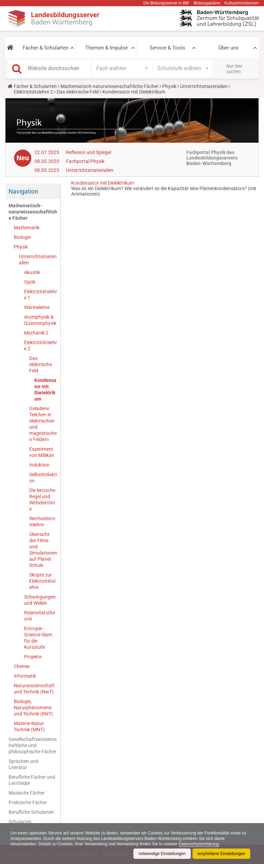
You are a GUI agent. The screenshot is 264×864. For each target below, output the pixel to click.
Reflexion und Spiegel (88, 152)
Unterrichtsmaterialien (204, 86)
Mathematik (27, 227)
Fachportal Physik (85, 161)
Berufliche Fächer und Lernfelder (32, 780)
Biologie (22, 237)
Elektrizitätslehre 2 (33, 92)
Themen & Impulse (106, 48)
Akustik (32, 272)
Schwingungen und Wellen (40, 600)
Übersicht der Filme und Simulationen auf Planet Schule (43, 550)
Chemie (22, 666)
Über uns (228, 48)
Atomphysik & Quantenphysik (40, 320)
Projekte (33, 656)
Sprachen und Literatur (23, 764)
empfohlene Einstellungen (221, 853)
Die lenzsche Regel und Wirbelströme (42, 500)
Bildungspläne (207, 3)
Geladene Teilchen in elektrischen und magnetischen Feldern (43, 424)
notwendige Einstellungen (162, 853)
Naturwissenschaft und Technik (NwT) (34, 689)
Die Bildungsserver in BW (166, 3)
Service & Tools (167, 48)
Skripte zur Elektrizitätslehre (42, 581)
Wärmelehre (37, 307)
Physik (169, 86)
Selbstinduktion (43, 477)
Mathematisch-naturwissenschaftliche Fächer (109, 86)
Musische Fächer (27, 793)
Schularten (20, 821)
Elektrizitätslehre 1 (40, 294)
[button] (10, 48)
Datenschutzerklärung (199, 844)
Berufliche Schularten (31, 812)
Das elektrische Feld (78, 92)
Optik (29, 282)
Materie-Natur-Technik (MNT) (29, 726)
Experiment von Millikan (41, 452)
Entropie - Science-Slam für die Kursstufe (38, 638)
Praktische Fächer (28, 802)
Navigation (23, 191)
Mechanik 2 (36, 333)
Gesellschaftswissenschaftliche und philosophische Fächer (33, 745)
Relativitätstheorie (39, 616)
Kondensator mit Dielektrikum (45, 390)
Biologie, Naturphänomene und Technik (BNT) (33, 708)
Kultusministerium (241, 3)
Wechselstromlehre (42, 521)
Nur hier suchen (234, 68)
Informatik (25, 676)
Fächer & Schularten (45, 48)
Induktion (39, 465)
